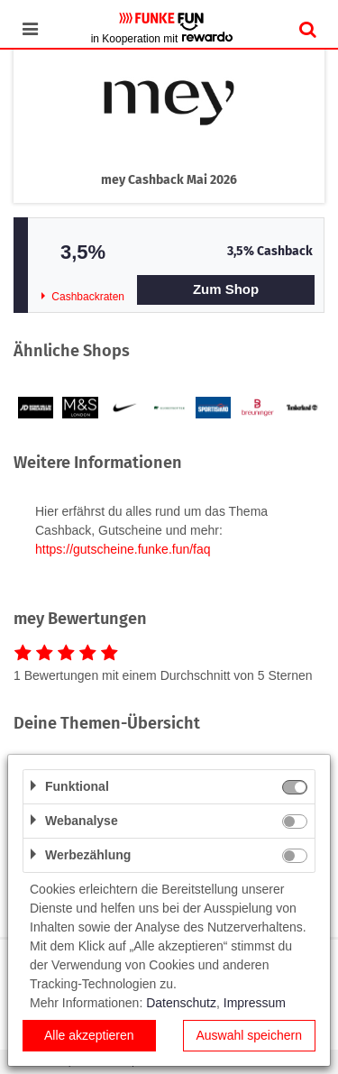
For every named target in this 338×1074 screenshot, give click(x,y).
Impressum (255, 1003)
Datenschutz (181, 1003)
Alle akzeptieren (89, 1035)
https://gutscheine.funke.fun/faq (123, 549)
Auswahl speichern (249, 1035)
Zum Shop (226, 289)
